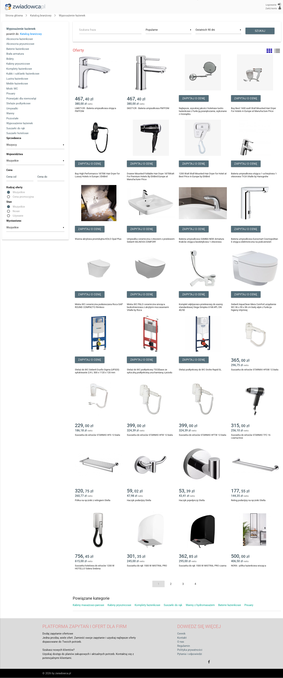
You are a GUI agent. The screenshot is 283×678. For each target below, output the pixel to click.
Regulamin (183, 645)
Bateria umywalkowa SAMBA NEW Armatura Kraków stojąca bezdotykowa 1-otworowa (201, 240)
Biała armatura (15, 53)
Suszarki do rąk (15, 128)
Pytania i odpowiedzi (189, 654)
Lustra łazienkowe (17, 78)
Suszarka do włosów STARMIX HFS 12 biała (97, 435)
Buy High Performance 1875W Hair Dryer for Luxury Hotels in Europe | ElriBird (97, 175)
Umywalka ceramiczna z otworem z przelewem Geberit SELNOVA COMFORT (151, 240)
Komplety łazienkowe (19, 68)
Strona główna (14, 15)
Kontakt (182, 637)
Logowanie (273, 4)
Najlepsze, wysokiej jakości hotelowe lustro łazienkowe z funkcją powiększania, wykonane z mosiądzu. (203, 111)
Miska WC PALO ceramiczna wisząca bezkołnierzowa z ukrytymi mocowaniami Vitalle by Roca (148, 307)
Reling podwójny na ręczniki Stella (248, 500)
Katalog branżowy (40, 15)
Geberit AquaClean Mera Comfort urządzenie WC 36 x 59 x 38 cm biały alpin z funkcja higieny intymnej (253, 307)
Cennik (181, 633)
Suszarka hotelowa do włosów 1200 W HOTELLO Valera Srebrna (94, 567)
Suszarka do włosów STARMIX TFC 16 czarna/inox (250, 436)
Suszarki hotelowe (17, 133)
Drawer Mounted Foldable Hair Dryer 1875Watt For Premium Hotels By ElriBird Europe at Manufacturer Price (150, 176)
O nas (180, 642)
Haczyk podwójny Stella (139, 500)
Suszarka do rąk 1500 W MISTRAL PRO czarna (202, 565)
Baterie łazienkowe (17, 49)
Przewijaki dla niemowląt (21, 98)
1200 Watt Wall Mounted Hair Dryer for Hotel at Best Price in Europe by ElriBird (203, 175)
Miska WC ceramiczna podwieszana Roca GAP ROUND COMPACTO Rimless (99, 306)
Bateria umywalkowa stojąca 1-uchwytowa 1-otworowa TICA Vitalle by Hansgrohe (254, 175)
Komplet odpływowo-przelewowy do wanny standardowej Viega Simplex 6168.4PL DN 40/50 (201, 307)
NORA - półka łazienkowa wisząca (248, 565)
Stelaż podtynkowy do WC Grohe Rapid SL (200, 369)
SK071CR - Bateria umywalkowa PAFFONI (148, 108)
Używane (18, 215)
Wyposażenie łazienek (72, 15)
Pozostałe (12, 118)
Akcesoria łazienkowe (19, 39)
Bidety (10, 58)
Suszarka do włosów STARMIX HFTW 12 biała (202, 435)
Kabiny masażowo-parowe (89, 605)
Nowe (16, 211)
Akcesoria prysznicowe (20, 43)
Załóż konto (273, 8)
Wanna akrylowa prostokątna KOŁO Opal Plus (98, 239)
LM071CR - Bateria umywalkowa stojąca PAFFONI (95, 110)
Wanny (10, 113)
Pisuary (10, 93)
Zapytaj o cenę (195, 98)
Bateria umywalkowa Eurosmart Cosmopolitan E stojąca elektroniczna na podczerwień (254, 240)
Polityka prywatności (189, 650)
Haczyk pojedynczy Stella (192, 500)
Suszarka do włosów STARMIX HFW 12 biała (150, 435)
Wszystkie (19, 192)
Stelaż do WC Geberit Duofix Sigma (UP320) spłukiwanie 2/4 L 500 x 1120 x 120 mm (97, 371)
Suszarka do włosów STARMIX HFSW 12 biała (254, 369)
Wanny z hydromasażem (200, 605)
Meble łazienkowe (17, 83)
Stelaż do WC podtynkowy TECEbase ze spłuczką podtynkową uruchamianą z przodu (149, 371)
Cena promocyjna (23, 196)
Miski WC (12, 88)
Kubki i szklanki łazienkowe (22, 73)
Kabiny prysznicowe (18, 63)
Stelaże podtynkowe (18, 103)
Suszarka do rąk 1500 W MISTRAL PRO (147, 565)
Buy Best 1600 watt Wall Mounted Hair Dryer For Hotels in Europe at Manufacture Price (253, 110)
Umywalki (12, 108)
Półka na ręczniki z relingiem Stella (92, 500)
